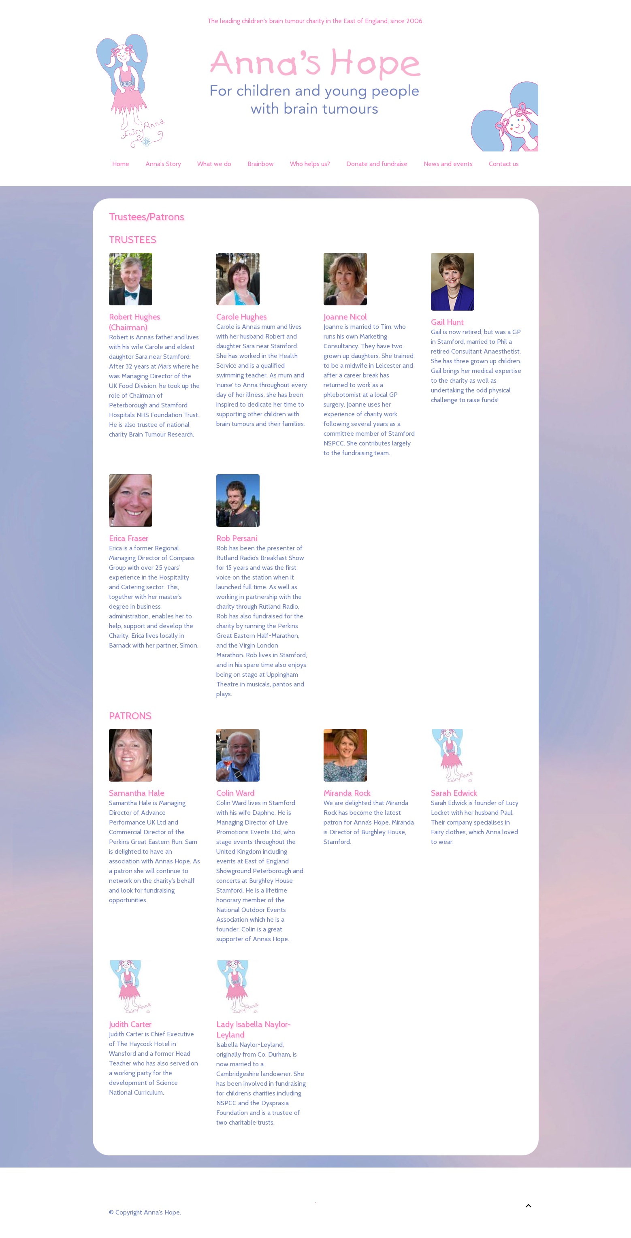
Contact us (504, 164)
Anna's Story (163, 164)
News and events (448, 164)
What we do (214, 164)
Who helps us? (310, 164)
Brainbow (260, 164)
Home (120, 164)
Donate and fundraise (376, 164)
